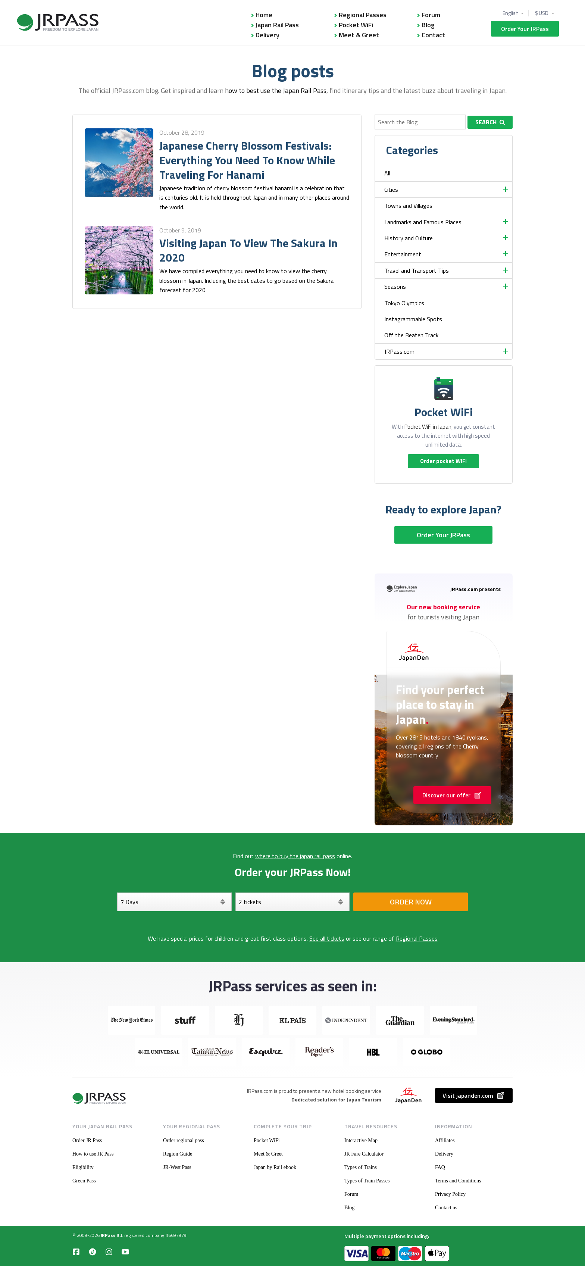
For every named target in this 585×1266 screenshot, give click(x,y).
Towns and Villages (408, 205)
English (511, 13)
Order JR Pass (87, 1140)
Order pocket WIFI (443, 461)
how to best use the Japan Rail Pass (275, 90)
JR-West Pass (177, 1167)
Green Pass (84, 1181)
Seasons (395, 286)
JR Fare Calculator (364, 1154)
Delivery (267, 35)
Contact (433, 35)
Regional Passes (363, 15)
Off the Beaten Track (411, 335)
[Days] (174, 902)
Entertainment (402, 254)
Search (490, 122)
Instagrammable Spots (413, 319)
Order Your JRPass (525, 28)
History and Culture (408, 238)
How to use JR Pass (92, 1154)
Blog (428, 25)
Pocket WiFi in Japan (427, 426)
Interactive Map (361, 1140)
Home (264, 15)
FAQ (440, 1167)
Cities (391, 189)
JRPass (108, 1235)
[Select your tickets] (292, 902)
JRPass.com (399, 351)
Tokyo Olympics (404, 302)
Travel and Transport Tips (416, 270)
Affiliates (445, 1140)
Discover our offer (452, 795)
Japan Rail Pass (277, 25)
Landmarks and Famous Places (423, 222)
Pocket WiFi (356, 25)
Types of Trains (360, 1167)
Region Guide (177, 1154)
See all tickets (326, 938)
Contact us (446, 1207)
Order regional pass (183, 1140)
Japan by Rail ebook (275, 1167)
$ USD (542, 13)
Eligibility (83, 1167)
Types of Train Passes (367, 1181)
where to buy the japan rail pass (295, 855)
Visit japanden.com (473, 1095)
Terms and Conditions (458, 1181)
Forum (431, 15)
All (387, 173)
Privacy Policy (450, 1194)
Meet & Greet (359, 35)
